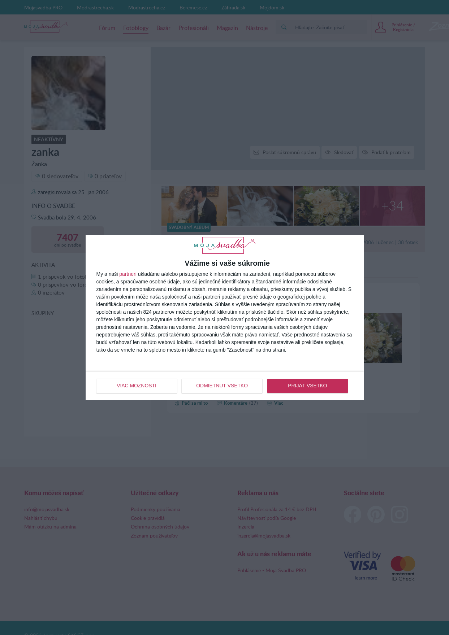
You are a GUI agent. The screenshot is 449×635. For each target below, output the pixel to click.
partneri (127, 274)
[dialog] (225, 317)
